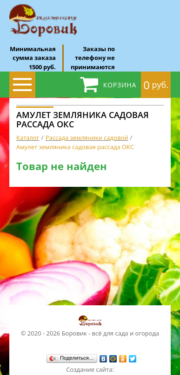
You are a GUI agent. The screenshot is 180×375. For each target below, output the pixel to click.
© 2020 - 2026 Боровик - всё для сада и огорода (90, 325)
